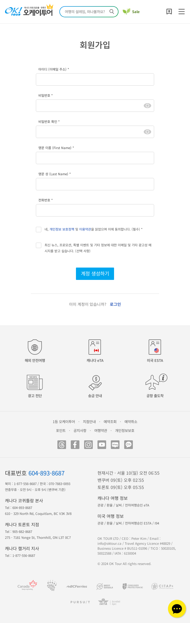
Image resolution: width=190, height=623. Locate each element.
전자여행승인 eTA (137, 505)
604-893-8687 (46, 472)
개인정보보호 (124, 430)
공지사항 (79, 430)
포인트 (61, 430)
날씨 (119, 505)
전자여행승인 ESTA (138, 523)
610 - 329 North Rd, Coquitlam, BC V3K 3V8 (38, 513)
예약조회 (110, 421)
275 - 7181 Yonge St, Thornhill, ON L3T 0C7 (38, 537)
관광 (100, 505)
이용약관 (85, 229)
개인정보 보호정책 (61, 229)
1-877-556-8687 (25, 483)
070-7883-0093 (59, 483)
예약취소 (130, 421)
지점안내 (89, 421)
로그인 (115, 304)
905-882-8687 (22, 531)
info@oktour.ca (109, 543)
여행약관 (100, 430)
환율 (110, 505)
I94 (157, 523)
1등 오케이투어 (64, 421)
